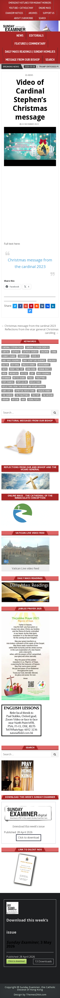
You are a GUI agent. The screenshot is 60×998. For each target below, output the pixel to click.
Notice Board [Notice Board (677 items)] (19, 377)
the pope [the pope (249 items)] (36, 395)
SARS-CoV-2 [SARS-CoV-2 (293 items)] (7, 390)
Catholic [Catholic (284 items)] (16, 351)
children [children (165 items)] (44, 351)
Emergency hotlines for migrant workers (30, 2)
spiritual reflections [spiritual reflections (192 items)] (25, 390)
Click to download (28, 837)
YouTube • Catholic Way (21, 7)
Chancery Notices (14, 12)
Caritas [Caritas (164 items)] (5, 351)
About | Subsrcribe (23, 18)
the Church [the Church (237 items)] (7, 395)
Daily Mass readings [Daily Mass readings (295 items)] (11, 360)
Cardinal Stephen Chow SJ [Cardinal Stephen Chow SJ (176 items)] (37, 347)
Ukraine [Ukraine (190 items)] (5, 399)
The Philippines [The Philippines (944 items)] (22, 395)
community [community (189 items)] (24, 356)
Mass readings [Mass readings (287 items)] (43, 373)
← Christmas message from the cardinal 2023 (28, 326)
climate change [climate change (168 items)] (9, 356)
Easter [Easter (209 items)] (5, 364)
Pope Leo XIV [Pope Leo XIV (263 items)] (22, 382)
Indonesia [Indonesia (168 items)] (13, 373)
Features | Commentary (30, 43)
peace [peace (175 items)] (30, 377)
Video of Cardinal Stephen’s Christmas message (30, 99)
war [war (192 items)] (23, 399)
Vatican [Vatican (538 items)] (15, 399)
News (19, 35)
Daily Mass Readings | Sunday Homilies (30, 51)
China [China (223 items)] (53, 351)
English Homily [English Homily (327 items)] (28, 364)
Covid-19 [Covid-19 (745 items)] (35, 356)
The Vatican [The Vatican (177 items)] (48, 395)
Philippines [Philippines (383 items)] (41, 377)
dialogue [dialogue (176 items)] (52, 360)
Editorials (36, 35)
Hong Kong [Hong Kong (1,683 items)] (31, 369)
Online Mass (45, 7)
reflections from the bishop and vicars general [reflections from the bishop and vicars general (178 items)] (23, 386)
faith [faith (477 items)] (4, 369)
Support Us (48, 12)
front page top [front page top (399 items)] (16, 369)
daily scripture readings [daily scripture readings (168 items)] (34, 360)
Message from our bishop (23, 60)
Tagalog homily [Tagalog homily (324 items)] (44, 390)
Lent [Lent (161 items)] (32, 373)
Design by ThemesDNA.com (30, 994)
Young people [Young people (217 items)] (34, 399)
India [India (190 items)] (4, 373)
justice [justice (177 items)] (24, 373)
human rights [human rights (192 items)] (45, 369)
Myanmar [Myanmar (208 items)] (6, 377)
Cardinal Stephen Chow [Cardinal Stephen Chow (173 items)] (12, 347)
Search (42, 18)
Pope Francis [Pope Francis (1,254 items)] (8, 382)
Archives (33, 12)
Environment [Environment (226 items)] (44, 364)
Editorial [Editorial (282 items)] (15, 364)
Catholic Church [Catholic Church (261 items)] (30, 351)
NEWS (30, 75)
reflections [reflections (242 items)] (35, 382)
